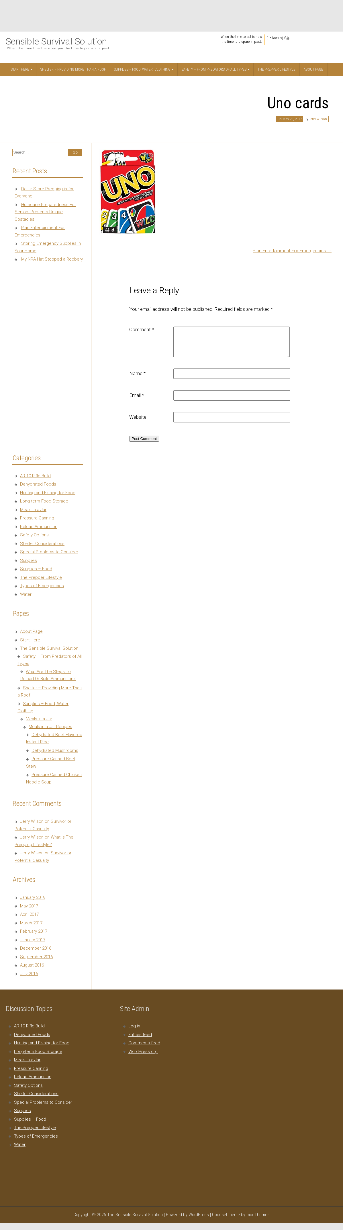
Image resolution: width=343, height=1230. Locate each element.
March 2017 (31, 923)
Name (137, 373)
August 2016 (32, 965)
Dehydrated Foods (38, 484)
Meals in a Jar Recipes (50, 726)
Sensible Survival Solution (56, 41)
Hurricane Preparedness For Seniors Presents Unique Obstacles (45, 212)
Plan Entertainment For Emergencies (292, 250)
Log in (134, 1026)
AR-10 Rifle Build (35, 475)
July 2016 (29, 973)
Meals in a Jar (33, 509)
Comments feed (144, 1042)
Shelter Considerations (42, 543)
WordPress (199, 1214)
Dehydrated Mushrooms (55, 750)
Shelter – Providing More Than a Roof (73, 69)
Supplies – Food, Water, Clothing (142, 69)
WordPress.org (143, 1051)
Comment (141, 329)
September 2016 (36, 956)
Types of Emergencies (42, 585)
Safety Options (34, 535)
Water (26, 594)
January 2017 (32, 939)
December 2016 (35, 948)
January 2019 (32, 897)
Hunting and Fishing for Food (47, 492)
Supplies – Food (36, 568)
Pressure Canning (37, 518)
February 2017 (33, 931)
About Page (313, 69)
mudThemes (258, 1214)
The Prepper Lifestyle (276, 69)
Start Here (20, 69)
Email (136, 395)
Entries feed (140, 1034)
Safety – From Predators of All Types (214, 69)
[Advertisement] (172, 16)
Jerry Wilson (318, 119)
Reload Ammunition (38, 526)
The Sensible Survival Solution (49, 648)
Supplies (28, 560)
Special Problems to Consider (49, 551)
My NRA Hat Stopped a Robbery (52, 259)
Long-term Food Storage (44, 501)
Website (137, 417)
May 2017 (29, 906)
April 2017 (29, 914)
